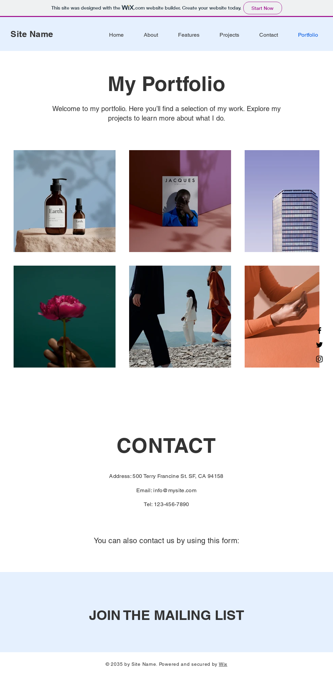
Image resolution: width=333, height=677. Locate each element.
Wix (223, 664)
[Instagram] (319, 359)
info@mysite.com (174, 490)
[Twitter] (319, 344)
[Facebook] (319, 330)
